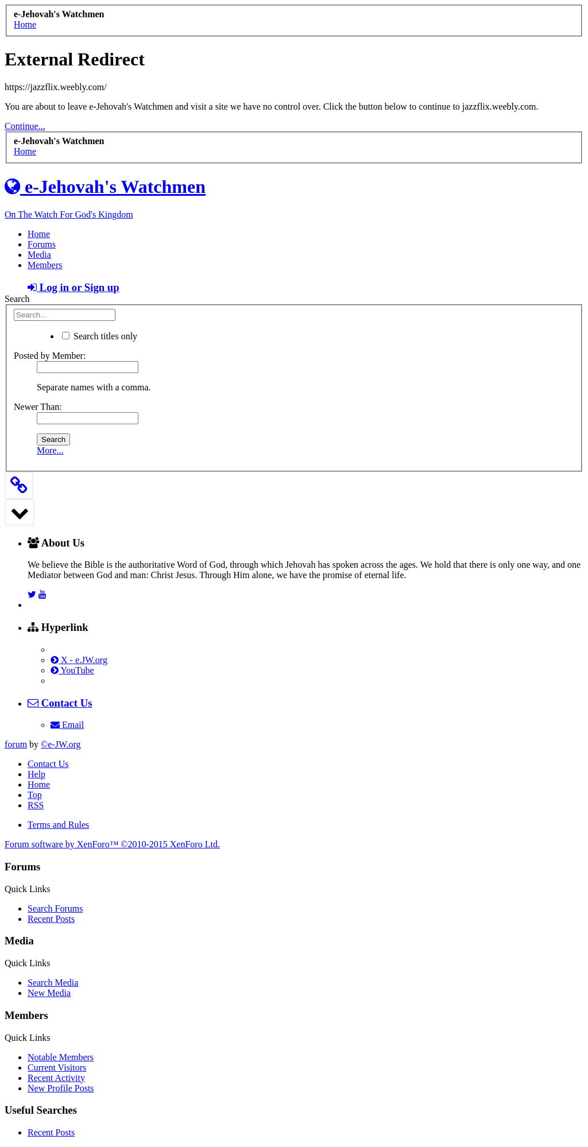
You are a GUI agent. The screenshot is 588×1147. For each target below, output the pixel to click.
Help (36, 774)
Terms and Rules (58, 825)
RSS (36, 805)
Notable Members (61, 1057)
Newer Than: (38, 407)
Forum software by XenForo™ (112, 844)
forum (16, 744)
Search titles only (99, 336)
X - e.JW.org (79, 660)
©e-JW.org (60, 744)
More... (50, 450)
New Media (49, 993)
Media (39, 254)
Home (39, 234)
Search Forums (55, 908)
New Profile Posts (61, 1088)
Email (67, 725)
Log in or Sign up (73, 287)
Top (35, 795)
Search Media (53, 982)
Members (45, 265)
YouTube (72, 670)
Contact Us (48, 764)
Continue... (25, 126)
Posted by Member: (50, 356)
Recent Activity (56, 1078)
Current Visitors (57, 1067)
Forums (42, 244)
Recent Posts (51, 919)
